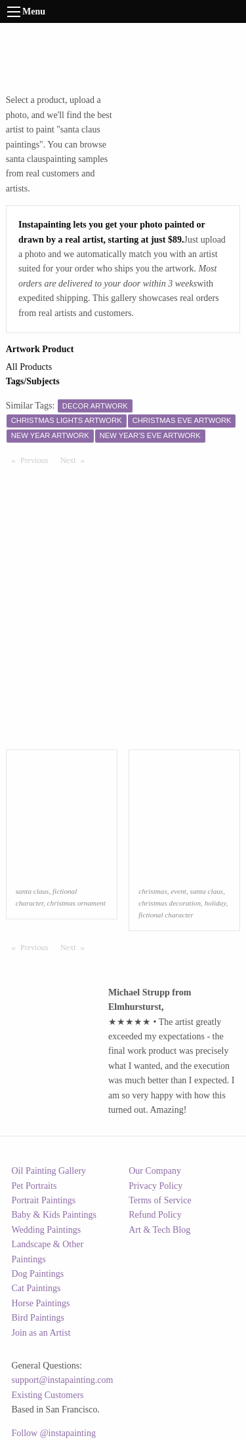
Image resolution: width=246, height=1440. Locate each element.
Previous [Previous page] (37, 459)
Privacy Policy (155, 1186)
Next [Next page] (75, 459)
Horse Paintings (41, 1303)
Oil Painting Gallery (49, 1171)
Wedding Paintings (46, 1230)
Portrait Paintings (44, 1200)
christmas (152, 891)
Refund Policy (155, 1215)
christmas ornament (76, 903)
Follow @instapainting (54, 1433)
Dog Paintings (38, 1274)
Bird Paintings (38, 1318)
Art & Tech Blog (159, 1230)
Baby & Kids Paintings (54, 1215)
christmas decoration (169, 903)
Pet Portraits (34, 1186)
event (178, 891)
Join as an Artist (41, 1333)
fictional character (166, 915)
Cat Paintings (36, 1288)
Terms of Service (160, 1200)
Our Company (155, 1171)
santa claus (32, 891)
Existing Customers (48, 1395)
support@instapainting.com (62, 1380)
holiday (215, 903)
